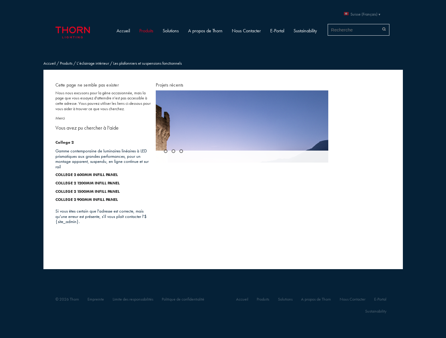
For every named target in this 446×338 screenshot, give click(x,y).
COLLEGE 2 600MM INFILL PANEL (86, 174)
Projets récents (169, 85)
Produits (146, 31)
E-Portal (277, 31)
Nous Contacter (246, 31)
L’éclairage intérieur (93, 63)
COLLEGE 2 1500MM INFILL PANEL (87, 191)
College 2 (64, 142)
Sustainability (305, 31)
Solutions (171, 31)
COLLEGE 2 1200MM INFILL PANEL (87, 183)
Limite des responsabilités (133, 299)
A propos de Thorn (205, 31)
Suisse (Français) (363, 14)
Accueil (123, 31)
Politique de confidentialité (183, 299)
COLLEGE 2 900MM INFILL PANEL (86, 199)
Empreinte (95, 299)
